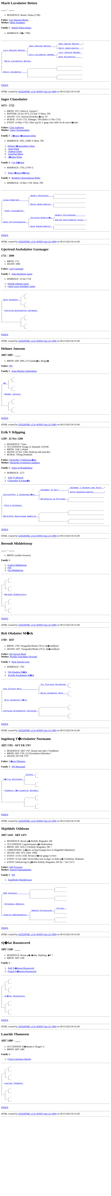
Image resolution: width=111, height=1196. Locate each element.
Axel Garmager (16, 283)
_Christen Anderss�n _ (41, 229)
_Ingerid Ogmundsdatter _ (15, 977)
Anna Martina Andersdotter (24, 393)
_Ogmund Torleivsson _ (42, 972)
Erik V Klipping (13, 537)
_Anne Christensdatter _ (15, 235)
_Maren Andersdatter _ (41, 214)
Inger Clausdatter (14, 222)
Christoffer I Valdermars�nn (22, 489)
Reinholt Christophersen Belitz (26, 185)
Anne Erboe (13, 156)
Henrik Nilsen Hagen (21, 28)
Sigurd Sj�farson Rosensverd (22, 1035)
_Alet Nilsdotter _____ (70, 59)
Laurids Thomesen (14, 1158)
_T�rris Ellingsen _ (13, 830)
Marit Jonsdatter (17, 22)
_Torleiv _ (60, 969)
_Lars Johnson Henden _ (70, 54)
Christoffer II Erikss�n (19, 509)
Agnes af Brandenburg (22, 497)
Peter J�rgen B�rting (18, 180)
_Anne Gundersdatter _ (41, 240)
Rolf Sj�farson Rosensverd (21, 1032)
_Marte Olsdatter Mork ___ (53, 738)
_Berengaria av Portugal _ (53, 530)
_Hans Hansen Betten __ (70, 44)
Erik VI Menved (15, 506)
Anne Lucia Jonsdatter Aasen (21, 300)
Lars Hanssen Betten (18, 20)
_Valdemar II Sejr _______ (53, 519)
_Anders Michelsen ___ (41, 203)
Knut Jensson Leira (20, 705)
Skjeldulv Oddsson (14, 964)
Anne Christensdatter (20, 137)
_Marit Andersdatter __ (70, 49)
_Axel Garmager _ (11, 315)
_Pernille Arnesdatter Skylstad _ (20, 759)
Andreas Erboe (15, 159)
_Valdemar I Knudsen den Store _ (86, 517)
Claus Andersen (16, 135)
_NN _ (5, 406)
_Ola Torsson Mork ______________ (20, 733)
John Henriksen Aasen (22, 288)
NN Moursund (18, 817)
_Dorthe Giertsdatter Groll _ (70, 232)
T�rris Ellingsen (17, 811)
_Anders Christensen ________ (70, 227)
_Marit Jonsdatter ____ (14, 78)
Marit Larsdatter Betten (18, 65)
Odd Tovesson (15, 924)
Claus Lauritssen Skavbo (19, 1130)
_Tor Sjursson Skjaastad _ (53, 728)
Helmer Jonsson (12, 419)
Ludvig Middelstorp (17, 601)
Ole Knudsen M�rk (17, 715)
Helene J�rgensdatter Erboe (21, 153)
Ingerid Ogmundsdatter (21, 926)
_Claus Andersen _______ (15, 209)
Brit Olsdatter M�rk (16, 746)
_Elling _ (30, 825)
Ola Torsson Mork (17, 697)
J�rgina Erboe (15, 164)
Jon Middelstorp (15, 606)
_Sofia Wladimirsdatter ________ (86, 522)
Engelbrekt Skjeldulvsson (20, 936)
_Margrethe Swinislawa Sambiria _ (20, 550)
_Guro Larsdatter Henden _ (42, 57)
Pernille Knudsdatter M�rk (21, 718)
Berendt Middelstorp (15, 634)
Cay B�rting (18, 170)
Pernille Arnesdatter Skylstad (23, 700)
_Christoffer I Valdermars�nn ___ (20, 524)
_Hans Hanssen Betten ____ (42, 46)
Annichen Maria (15, 161)
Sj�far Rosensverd (15, 1063)
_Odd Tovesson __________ (15, 951)
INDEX (4, 92)
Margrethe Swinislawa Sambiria (25, 491)
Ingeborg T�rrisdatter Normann (21, 843)
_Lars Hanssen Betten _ (14, 52)
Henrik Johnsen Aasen (18, 298)
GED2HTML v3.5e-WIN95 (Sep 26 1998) (37, 99)
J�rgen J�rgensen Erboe (24, 143)
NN (11, 387)
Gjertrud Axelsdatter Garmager (21, 328)
